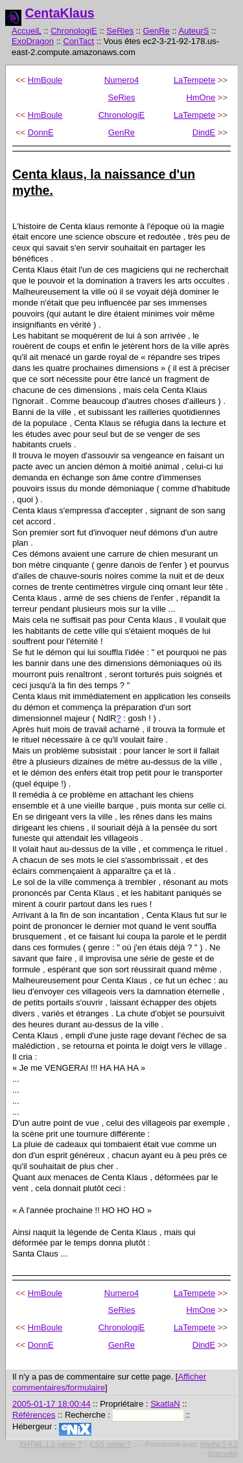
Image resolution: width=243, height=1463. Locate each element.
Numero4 (121, 80)
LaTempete (194, 80)
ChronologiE (74, 31)
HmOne (200, 97)
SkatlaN (165, 1404)
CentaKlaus (59, 13)
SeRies (119, 31)
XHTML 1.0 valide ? (50, 1444)
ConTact (79, 41)
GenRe (156, 31)
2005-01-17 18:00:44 (51, 1404)
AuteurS (194, 31)
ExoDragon (33, 41)
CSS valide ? (110, 1444)
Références (33, 1415)
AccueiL (26, 31)
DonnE (41, 132)
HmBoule (45, 80)
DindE (203, 132)
